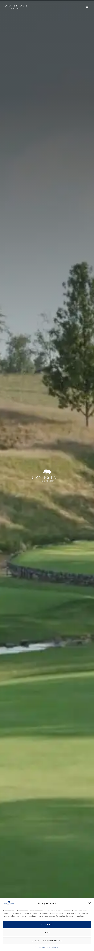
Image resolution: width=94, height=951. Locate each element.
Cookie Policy (40, 947)
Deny (47, 932)
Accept (47, 924)
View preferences (47, 940)
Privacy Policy (52, 947)
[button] (89, 903)
